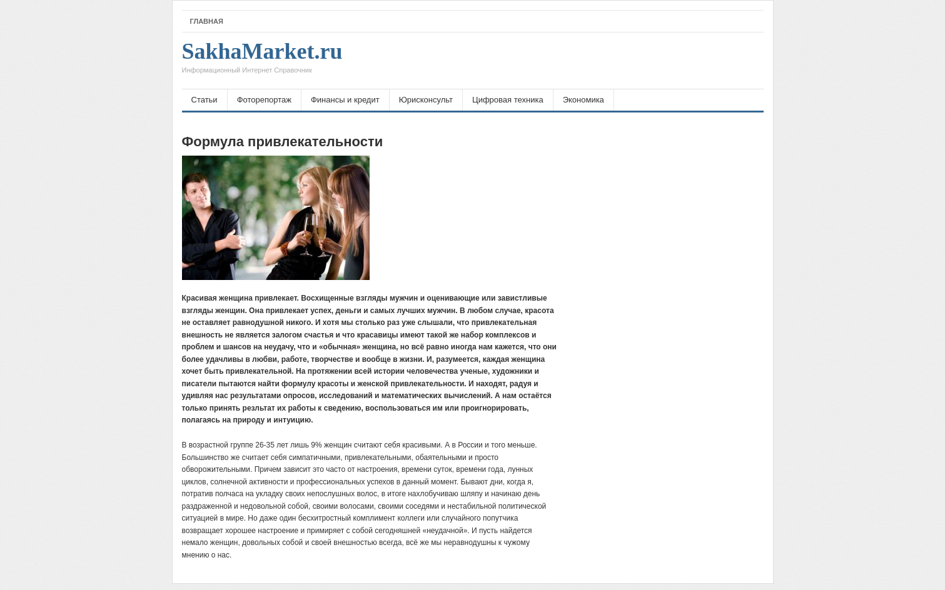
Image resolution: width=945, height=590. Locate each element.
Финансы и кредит (345, 99)
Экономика (583, 99)
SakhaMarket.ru (262, 60)
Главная (206, 21)
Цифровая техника (507, 99)
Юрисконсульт (426, 99)
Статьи (204, 99)
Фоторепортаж (264, 99)
